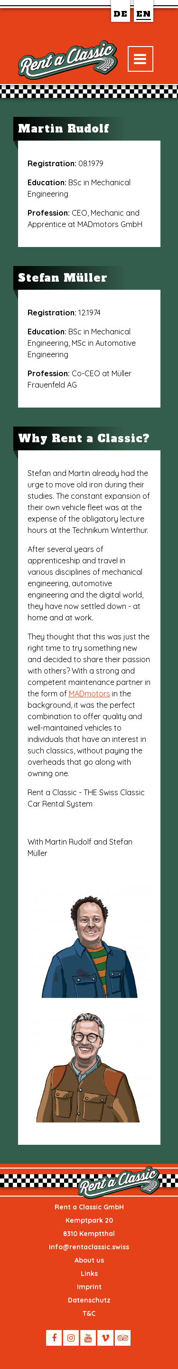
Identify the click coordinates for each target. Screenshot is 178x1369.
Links (89, 1273)
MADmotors (89, 693)
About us (89, 1260)
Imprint (89, 1287)
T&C (89, 1313)
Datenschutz (89, 1300)
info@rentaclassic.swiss (89, 1247)
